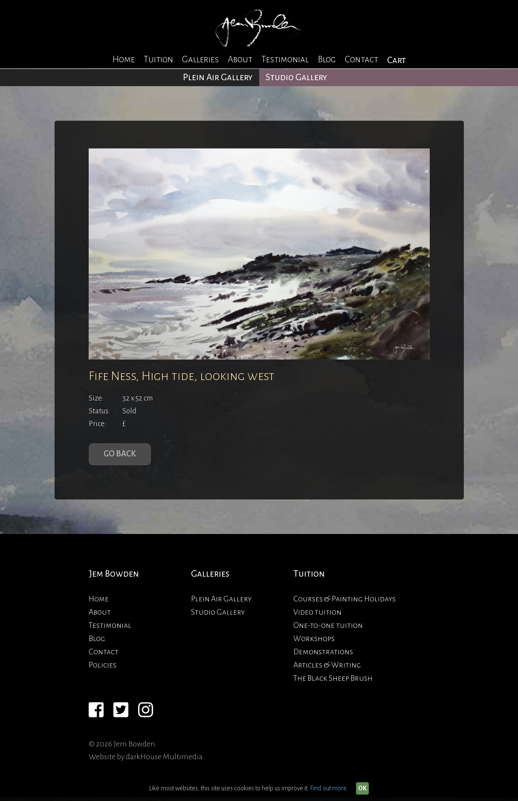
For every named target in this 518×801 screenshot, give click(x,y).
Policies (102, 669)
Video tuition (317, 616)
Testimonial (285, 59)
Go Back (122, 456)
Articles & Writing (327, 669)
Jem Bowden (114, 577)
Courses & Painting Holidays (344, 602)
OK (362, 788)
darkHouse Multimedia (164, 760)
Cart (396, 60)
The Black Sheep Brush (333, 682)
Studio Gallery (296, 77)
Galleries (200, 59)
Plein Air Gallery (218, 77)
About (240, 59)
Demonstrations (323, 655)
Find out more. (329, 788)
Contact (361, 59)
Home (123, 59)
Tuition (158, 59)
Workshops (314, 642)
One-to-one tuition (328, 629)
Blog (327, 59)
